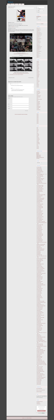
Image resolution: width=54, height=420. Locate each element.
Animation (38, 30)
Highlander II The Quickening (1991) (41, 244)
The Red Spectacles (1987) (40, 370)
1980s (37, 117)
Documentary (38, 38)
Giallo (37, 94)
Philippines (38, 142)
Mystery (38, 45)
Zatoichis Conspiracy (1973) (40, 373)
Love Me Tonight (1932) (39, 311)
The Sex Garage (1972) (39, 309)
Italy (19, 74)
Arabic (38, 77)
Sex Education (38, 51)
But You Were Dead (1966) (40, 235)
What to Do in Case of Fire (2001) (40, 268)
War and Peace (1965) (39, 357)
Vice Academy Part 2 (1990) (40, 213)
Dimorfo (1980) (38, 280)
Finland (38, 147)
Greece (38, 141)
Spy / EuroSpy (38, 92)
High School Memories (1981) (40, 199)
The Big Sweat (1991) (39, 169)
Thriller (38, 53)
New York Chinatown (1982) (40, 283)
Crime (37, 37)
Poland (38, 148)
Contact (16, 4)
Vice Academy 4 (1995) (39, 187)
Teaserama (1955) (39, 261)
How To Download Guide (39, 388)
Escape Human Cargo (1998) (40, 378)
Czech (38, 82)
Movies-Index (12, 4)
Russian (38, 84)
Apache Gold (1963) (39, 168)
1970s (10, 74)
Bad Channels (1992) (39, 324)
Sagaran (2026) (39, 310)
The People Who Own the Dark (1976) (41, 323)
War (37, 54)
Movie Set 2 (37, 153)
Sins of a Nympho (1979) (40, 288)
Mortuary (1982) (39, 177)
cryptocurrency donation (39, 391)
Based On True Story (39, 99)
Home (8, 4)
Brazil (37, 136)
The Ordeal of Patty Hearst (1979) (41, 340)
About (22, 4)
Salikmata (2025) (39, 275)
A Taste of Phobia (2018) (39, 339)
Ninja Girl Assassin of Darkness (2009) (41, 273)
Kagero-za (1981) (39, 318)
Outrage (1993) (38, 253)
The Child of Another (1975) (40, 176)
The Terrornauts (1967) (39, 215)
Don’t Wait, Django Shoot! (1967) (40, 371)
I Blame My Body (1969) (39, 281)
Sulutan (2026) (38, 348)
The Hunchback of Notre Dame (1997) (41, 377)
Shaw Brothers (38, 109)
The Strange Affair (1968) (40, 206)
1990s (37, 116)
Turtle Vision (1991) (39, 330)
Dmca (19, 4)
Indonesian (38, 71)
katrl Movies (38, 402)
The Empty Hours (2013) (39, 229)
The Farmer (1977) (39, 208)
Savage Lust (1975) (39, 237)
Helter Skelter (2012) (39, 228)
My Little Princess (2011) (40, 297)
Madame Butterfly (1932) (40, 276)
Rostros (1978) (38, 355)
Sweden (38, 135)
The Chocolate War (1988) (40, 207)
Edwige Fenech (39, 106)
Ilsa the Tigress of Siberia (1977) (40, 178)
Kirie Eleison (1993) (39, 380)
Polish (37, 83)
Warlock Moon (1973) (39, 296)
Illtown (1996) (38, 372)
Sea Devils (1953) (39, 295)
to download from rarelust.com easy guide (22, 114)
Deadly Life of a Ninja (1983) (40, 267)
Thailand (38, 134)
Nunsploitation (38, 107)
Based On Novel (39, 95)
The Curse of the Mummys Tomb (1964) (41, 363)
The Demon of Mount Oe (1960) (40, 317)
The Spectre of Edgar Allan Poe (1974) (41, 302)
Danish (38, 70)
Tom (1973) (38, 193)
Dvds (37, 100)
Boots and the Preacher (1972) (40, 245)
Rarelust (10, 2)
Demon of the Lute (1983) (40, 366)
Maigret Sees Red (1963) (40, 191)
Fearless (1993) (39, 252)
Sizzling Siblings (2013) (39, 200)
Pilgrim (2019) (38, 334)
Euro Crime (14, 74)
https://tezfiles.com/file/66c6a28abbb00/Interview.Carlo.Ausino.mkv (21, 73)
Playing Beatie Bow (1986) (11, 77)
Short (37, 52)
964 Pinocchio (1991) (39, 289)
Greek (37, 69)
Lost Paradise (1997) (39, 230)
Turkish (38, 85)
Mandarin (38, 75)
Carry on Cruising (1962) (39, 259)
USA (37, 127)
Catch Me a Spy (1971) (39, 338)
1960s (37, 119)
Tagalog (38, 76)
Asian (37, 31)
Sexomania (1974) (39, 282)
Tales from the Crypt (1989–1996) (40, 157)
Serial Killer (38, 102)
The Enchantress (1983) (39, 214)
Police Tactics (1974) (39, 231)
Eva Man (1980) (39, 316)
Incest (37, 44)
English (12, 74)
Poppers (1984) (39, 246)
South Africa (38, 143)
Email (9, 106)
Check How (16, 114)
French (38, 63)
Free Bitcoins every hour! (40, 401)
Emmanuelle (38, 101)
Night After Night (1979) (39, 356)
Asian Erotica (38, 32)
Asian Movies (37, 158)
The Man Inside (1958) (39, 290)
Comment (9, 98)
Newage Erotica (39, 46)
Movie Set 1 (37, 152)
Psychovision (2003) (39, 236)
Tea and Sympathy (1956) (40, 325)
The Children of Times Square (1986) (41, 194)
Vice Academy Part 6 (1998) (40, 185)
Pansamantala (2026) (39, 238)
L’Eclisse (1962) (39, 303)
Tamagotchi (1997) (39, 287)
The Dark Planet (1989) (39, 266)
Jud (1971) (38, 192)
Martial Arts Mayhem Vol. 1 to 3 (40, 304)
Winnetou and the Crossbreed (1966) (41, 350)
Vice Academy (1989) (39, 220)
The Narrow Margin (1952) (40, 349)
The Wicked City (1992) (39, 170)
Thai (37, 78)
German (17, 74)
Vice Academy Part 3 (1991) (40, 186)
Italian (18, 74)
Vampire (38, 108)
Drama (38, 39)
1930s (37, 123)
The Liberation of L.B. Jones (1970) (41, 221)
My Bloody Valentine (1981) (40, 260)
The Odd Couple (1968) (31, 77)
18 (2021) (38, 331)
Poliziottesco (21, 74)
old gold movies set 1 (38, 156)
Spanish (38, 62)
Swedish (38, 68)
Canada (38, 140)
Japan (37, 133)
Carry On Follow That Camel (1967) (41, 362)
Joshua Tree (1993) (39, 379)
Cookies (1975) (38, 251)
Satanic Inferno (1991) (39, 274)
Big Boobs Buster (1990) (39, 201)
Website (9, 108)
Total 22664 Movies (38, 16)
